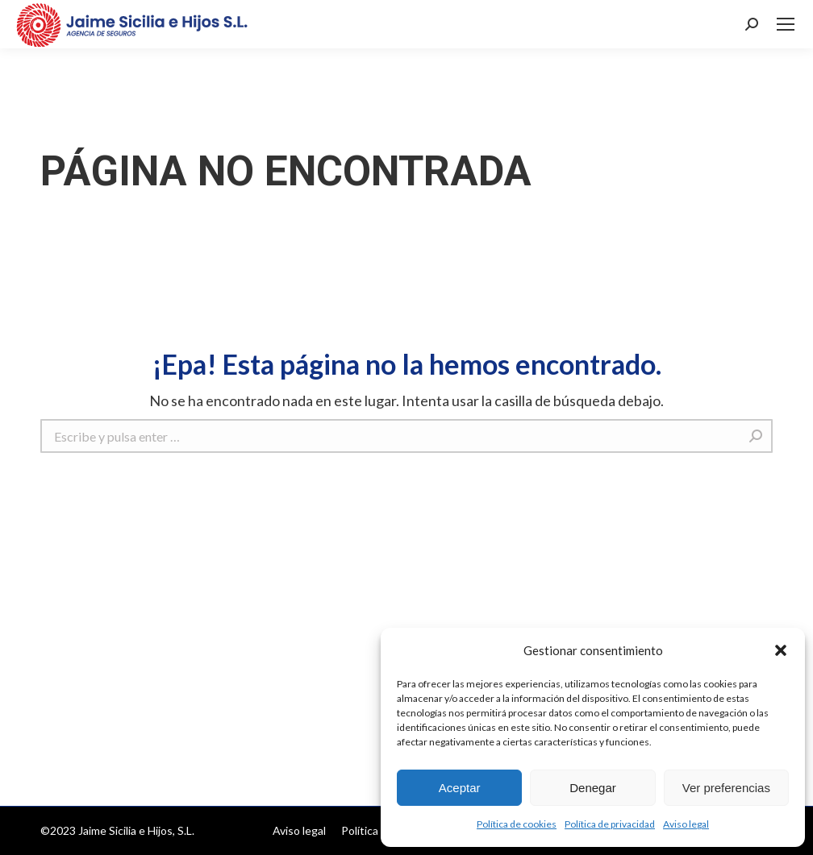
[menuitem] (299, 831)
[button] (781, 650)
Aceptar (460, 788)
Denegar (592, 788)
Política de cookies (517, 824)
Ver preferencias (726, 788)
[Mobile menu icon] (785, 24)
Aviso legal (686, 824)
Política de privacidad (610, 824)
